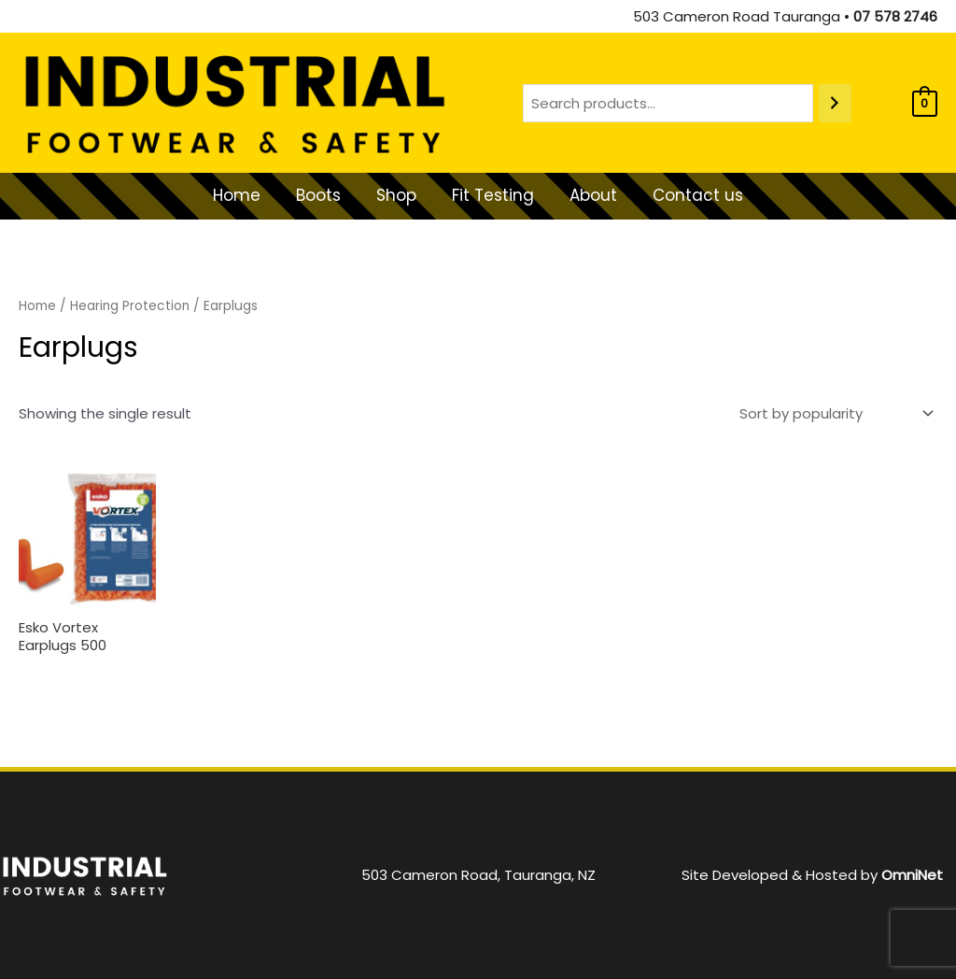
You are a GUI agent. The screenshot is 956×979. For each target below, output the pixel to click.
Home (37, 306)
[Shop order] (832, 413)
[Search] (835, 103)
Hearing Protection (130, 306)
